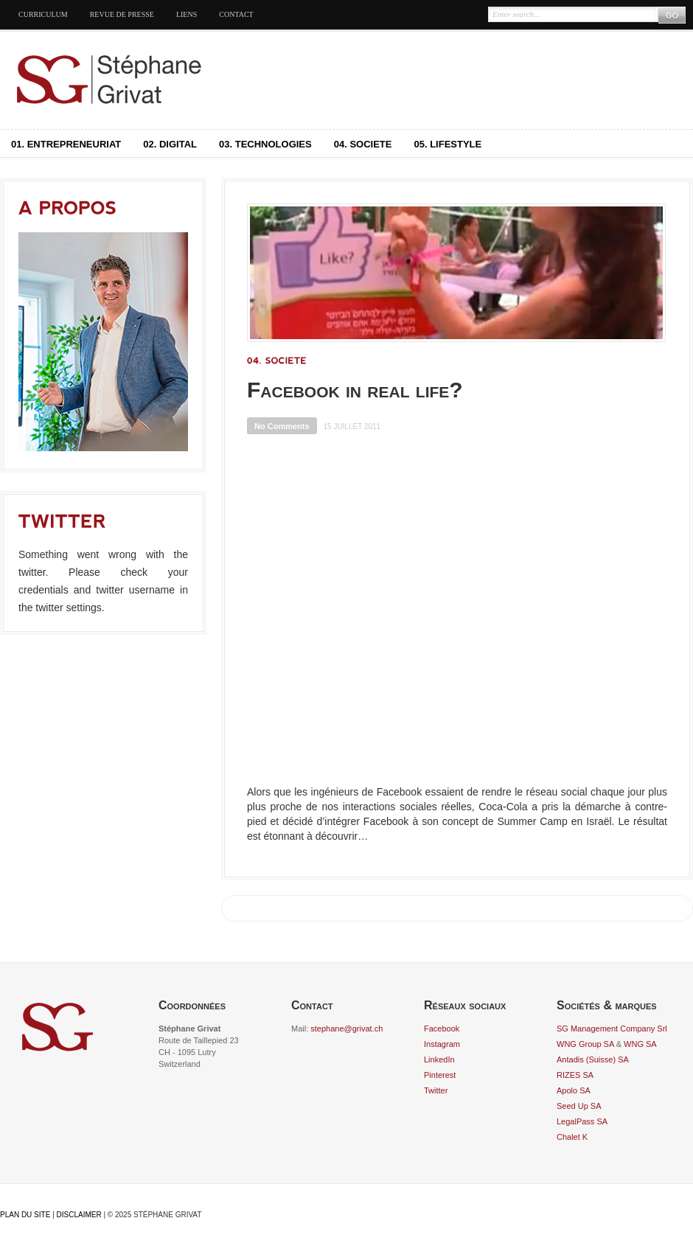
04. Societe (363, 144)
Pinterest (440, 1075)
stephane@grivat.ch (346, 1028)
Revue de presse (122, 14)
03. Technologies (265, 144)
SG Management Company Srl (612, 1028)
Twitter (436, 1090)
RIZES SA (575, 1075)
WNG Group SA (585, 1044)
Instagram (442, 1044)
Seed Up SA (579, 1105)
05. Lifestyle (447, 144)
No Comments (282, 426)
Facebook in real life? (355, 389)
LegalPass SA (582, 1121)
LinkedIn (439, 1059)
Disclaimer (79, 1215)
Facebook (441, 1028)
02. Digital (170, 144)
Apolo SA (574, 1090)
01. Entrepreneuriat (66, 144)
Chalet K (572, 1136)
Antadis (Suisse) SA (593, 1059)
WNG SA (640, 1044)
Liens (186, 14)
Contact (236, 14)
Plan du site (25, 1215)
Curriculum (43, 14)
